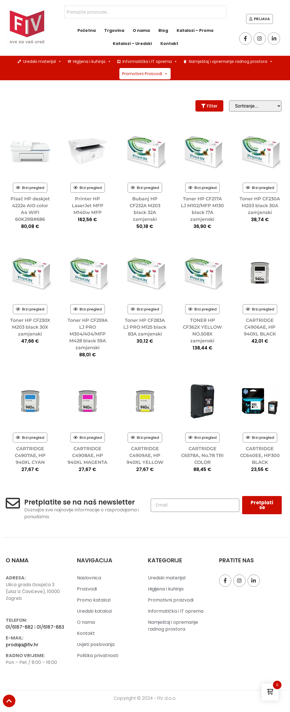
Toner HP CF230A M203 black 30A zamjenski (260, 205)
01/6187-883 (50, 627)
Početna (86, 30)
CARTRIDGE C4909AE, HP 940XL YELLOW (144, 455)
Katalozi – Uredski (132, 43)
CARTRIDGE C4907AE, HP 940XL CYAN (30, 455)
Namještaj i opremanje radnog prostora (231, 61)
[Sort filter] (255, 106)
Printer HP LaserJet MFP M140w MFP (87, 205)
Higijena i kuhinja (92, 61)
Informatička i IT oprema (149, 61)
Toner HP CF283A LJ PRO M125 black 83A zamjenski (144, 327)
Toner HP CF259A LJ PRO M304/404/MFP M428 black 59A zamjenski (88, 334)
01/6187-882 (19, 627)
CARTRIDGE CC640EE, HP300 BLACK (260, 455)
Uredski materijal (42, 61)
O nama (141, 30)
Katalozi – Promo (195, 30)
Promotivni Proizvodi (145, 73)
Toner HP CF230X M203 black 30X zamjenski (30, 327)
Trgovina (114, 30)
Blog (163, 30)
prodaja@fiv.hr (22, 644)
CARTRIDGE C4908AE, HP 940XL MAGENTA (87, 455)
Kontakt (169, 43)
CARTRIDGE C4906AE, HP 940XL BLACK (260, 327)
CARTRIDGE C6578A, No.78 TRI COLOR (202, 455)
